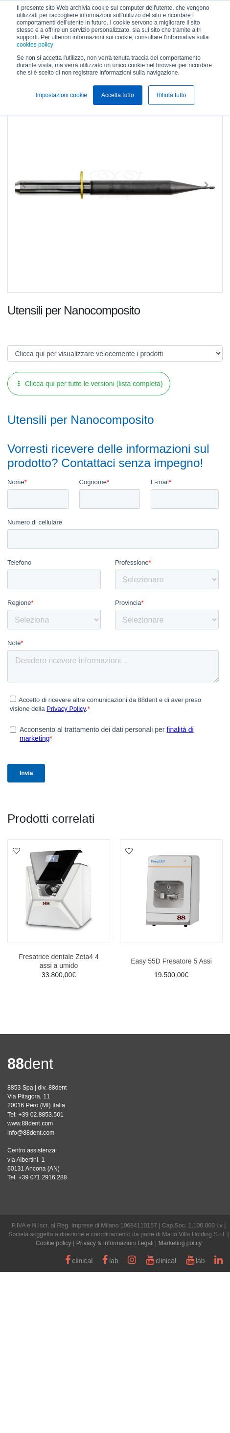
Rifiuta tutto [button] (171, 95)
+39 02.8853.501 (40, 1275)
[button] (23, 185)
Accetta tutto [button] (117, 95)
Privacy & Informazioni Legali (115, 1404)
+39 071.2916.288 (42, 1338)
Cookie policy (53, 1404)
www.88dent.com (30, 1284)
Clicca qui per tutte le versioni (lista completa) (90, 384)
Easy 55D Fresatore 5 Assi (171, 1122)
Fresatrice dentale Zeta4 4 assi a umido (58, 1122)
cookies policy (35, 44)
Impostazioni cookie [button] (61, 95)
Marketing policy (180, 1404)
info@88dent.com (30, 1293)
